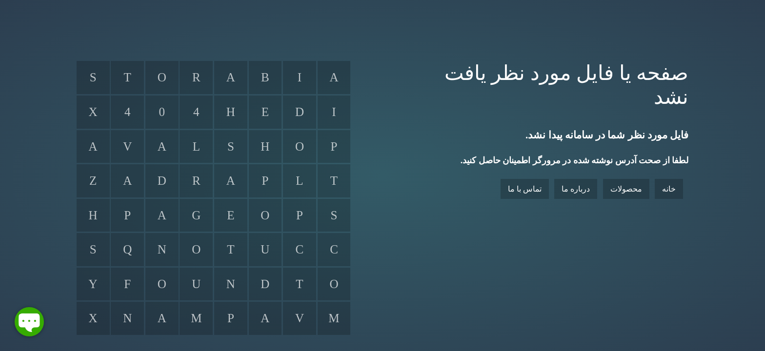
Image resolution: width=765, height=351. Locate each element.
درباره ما (576, 189)
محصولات (626, 189)
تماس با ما (525, 189)
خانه (669, 189)
